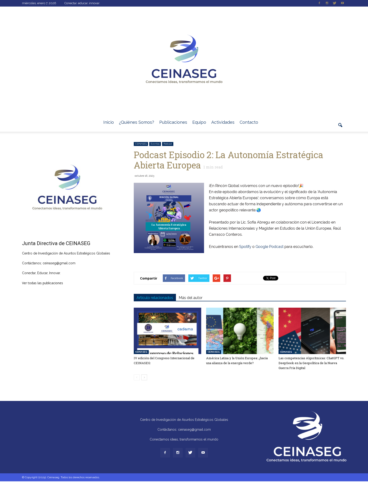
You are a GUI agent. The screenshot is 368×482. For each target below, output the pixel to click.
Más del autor (190, 297)
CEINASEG (141, 143)
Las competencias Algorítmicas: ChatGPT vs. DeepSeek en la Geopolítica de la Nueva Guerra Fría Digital (311, 363)
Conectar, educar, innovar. (82, 3)
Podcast (168, 143)
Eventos (155, 143)
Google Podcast (269, 246)
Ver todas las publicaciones (42, 283)
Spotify (245, 246)
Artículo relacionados (155, 297)
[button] (340, 128)
